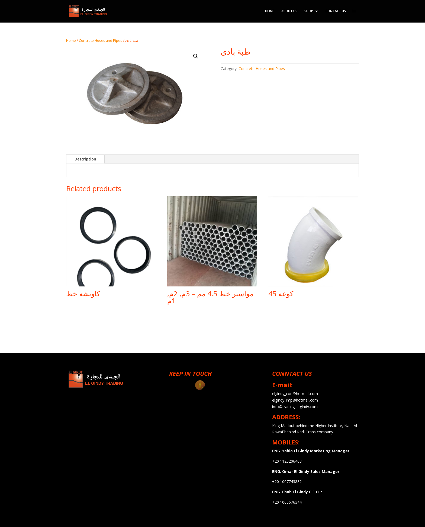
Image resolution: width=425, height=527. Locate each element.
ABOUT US (289, 12)
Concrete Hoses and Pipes (100, 40)
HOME (269, 12)
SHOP (308, 12)
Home (71, 40)
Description (85, 159)
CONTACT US (336, 12)
